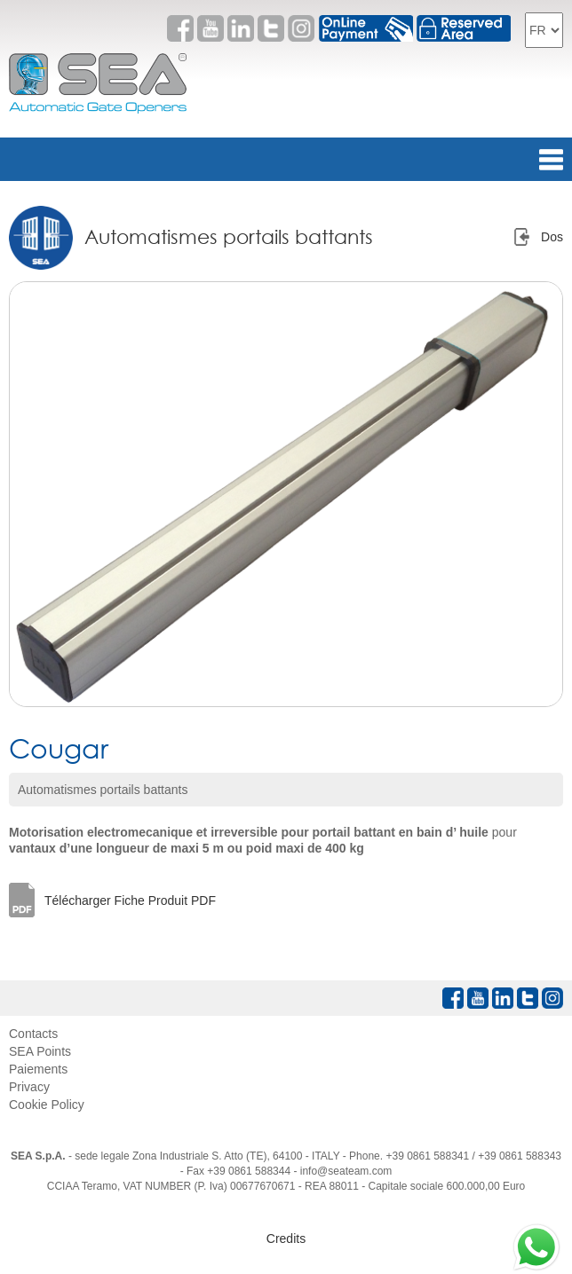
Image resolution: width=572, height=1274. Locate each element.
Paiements (38, 1069)
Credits (286, 1238)
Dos (552, 237)
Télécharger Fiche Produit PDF (130, 900)
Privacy (29, 1087)
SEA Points (40, 1051)
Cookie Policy (46, 1104)
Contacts (33, 1033)
